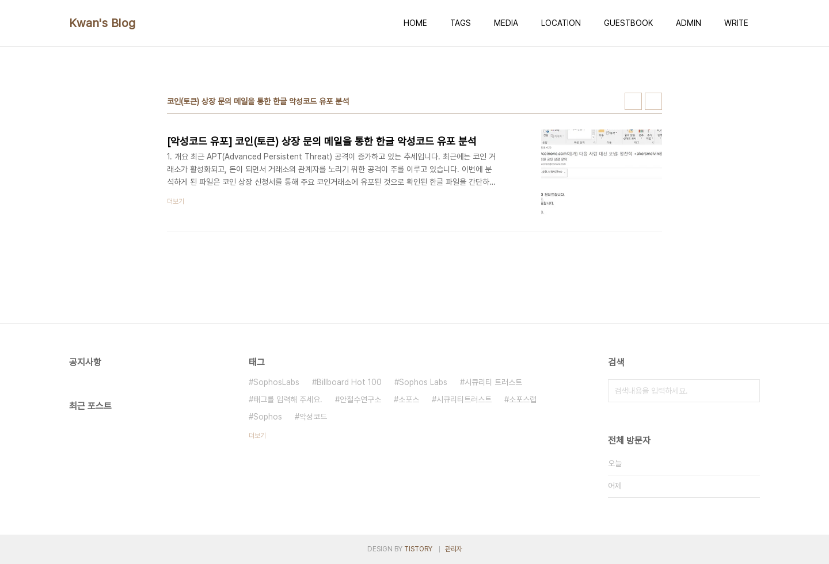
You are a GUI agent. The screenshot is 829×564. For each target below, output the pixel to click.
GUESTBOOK (628, 23)
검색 (748, 391)
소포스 (408, 399)
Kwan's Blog (102, 23)
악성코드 (313, 416)
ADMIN (688, 23)
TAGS (460, 23)
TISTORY (418, 549)
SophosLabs (276, 382)
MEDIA (506, 23)
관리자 (453, 549)
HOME (415, 23)
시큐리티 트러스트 (493, 382)
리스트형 (653, 101)
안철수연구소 (360, 399)
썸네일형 (633, 101)
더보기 (257, 436)
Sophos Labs (423, 382)
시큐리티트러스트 (464, 399)
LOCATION (561, 23)
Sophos (267, 416)
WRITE (736, 23)
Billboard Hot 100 (349, 382)
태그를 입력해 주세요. (287, 399)
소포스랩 (523, 399)
